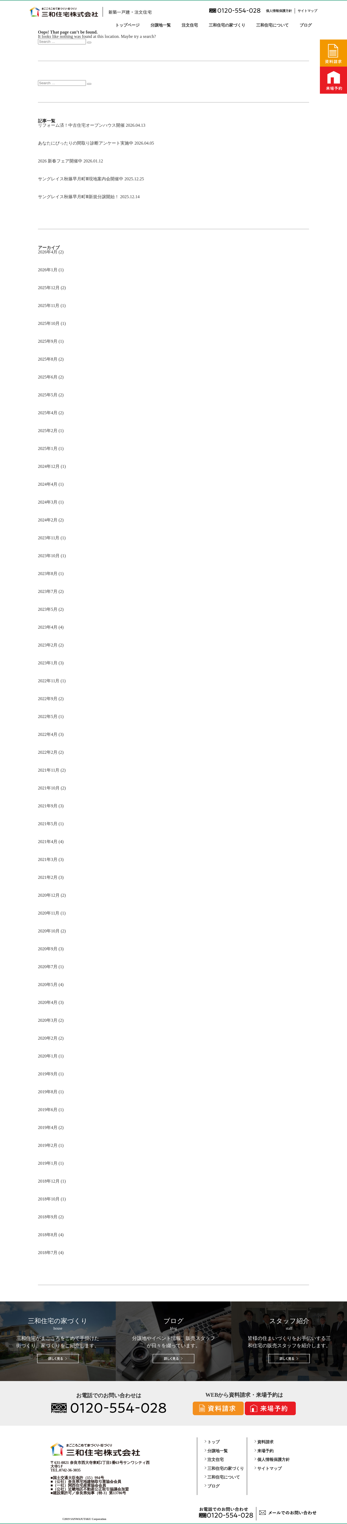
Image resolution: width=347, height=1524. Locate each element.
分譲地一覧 (160, 25)
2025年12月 (49, 287)
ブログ (306, 25)
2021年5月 (47, 823)
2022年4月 (47, 734)
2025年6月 (47, 377)
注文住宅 (190, 25)
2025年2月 (47, 430)
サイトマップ (307, 11)
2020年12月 (49, 895)
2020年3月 (47, 1020)
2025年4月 (47, 412)
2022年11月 (48, 680)
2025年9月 (47, 341)
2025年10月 (49, 323)
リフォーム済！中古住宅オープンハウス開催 (81, 125)
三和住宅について (272, 25)
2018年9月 (47, 1217)
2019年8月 (47, 1091)
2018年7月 (47, 1252)
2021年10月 (49, 788)
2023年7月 (47, 591)
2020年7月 (47, 966)
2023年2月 (47, 645)
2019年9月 (47, 1074)
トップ (213, 1442)
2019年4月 (47, 1127)
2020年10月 (49, 931)
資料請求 (265, 1442)
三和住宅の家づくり (227, 25)
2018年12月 (49, 1181)
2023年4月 (47, 627)
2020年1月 (47, 1056)
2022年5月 (47, 716)
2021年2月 (47, 877)
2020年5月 (47, 984)
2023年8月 (47, 573)
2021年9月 (47, 806)
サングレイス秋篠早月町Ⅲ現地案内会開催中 (80, 179)
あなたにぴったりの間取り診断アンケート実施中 (85, 143)
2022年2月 (47, 752)
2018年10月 (49, 1199)
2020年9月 (47, 949)
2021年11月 (48, 770)
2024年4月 (47, 484)
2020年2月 (47, 1038)
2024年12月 (49, 466)
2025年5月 (47, 395)
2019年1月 (47, 1163)
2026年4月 (47, 252)
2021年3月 (47, 859)
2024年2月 (47, 520)
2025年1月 (47, 448)
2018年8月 (47, 1234)
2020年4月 (47, 1002)
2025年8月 (47, 359)
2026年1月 (47, 269)
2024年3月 (47, 502)
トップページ (127, 25)
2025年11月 (48, 305)
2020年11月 (48, 913)
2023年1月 (47, 663)
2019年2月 (47, 1145)
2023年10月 (49, 555)
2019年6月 (47, 1109)
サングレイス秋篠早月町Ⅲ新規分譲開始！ (78, 196)
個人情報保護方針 (279, 11)
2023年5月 (47, 609)
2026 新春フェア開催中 (60, 161)
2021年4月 (47, 841)
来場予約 (265, 1451)
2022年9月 (47, 698)
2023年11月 (48, 538)
